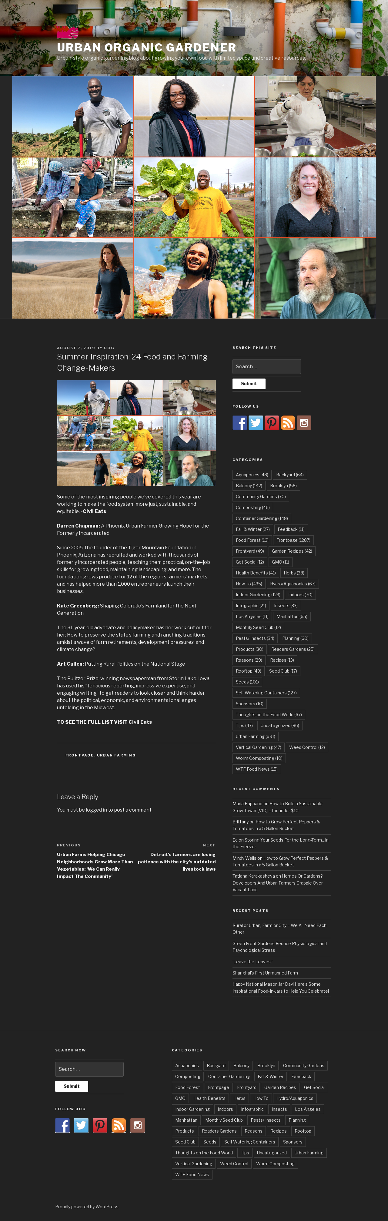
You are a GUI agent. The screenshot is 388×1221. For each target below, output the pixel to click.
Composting (187, 1076)
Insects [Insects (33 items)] (286, 605)
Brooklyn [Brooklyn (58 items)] (283, 485)
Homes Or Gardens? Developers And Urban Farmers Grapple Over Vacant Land (277, 882)
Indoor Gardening (192, 1109)
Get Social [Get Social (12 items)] (250, 561)
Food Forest (187, 1087)
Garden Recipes (280, 1087)
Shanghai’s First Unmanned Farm (265, 972)
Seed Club (185, 1141)
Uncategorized (272, 1152)
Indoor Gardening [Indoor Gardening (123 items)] (258, 594)
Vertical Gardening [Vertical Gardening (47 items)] (258, 747)
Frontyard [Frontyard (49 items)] (250, 551)
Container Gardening (229, 1076)
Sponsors (293, 1141)
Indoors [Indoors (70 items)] (300, 594)
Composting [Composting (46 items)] (253, 507)
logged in (96, 810)
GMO (180, 1098)
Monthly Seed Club (224, 1120)
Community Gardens (303, 1065)
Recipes (278, 1130)
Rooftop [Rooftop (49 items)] (248, 670)
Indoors (225, 1109)
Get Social (314, 1087)
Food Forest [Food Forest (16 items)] (252, 540)
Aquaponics (187, 1065)
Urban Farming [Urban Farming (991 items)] (255, 736)
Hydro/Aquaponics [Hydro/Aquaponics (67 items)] (293, 583)
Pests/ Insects (266, 1120)
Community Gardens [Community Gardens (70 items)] (261, 496)
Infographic (252, 1109)
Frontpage (79, 755)
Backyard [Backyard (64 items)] (290, 474)
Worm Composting (275, 1163)
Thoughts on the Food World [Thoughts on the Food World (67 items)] (269, 714)
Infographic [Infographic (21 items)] (251, 605)
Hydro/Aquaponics (294, 1098)
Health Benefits (209, 1098)
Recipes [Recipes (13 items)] (282, 660)
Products (184, 1130)
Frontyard (246, 1087)
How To (261, 1098)
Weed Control (234, 1163)
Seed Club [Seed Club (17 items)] (283, 670)
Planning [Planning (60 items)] (295, 638)
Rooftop (303, 1130)
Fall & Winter (270, 1076)
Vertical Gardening (193, 1163)
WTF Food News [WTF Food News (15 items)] (257, 769)
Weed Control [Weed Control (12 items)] (307, 747)
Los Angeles (308, 1109)
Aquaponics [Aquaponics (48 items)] (252, 474)
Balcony (241, 1065)
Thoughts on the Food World (204, 1152)
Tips (245, 1152)
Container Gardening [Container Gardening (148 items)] (262, 518)
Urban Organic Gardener (147, 47)
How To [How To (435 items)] (249, 583)
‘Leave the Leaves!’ (252, 961)
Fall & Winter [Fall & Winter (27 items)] (253, 529)
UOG (109, 348)
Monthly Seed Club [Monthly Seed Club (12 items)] (258, 627)
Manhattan (186, 1120)
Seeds (209, 1141)
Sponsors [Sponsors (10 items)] (249, 703)
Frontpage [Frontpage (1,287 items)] (293, 540)
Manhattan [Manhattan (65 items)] (291, 616)
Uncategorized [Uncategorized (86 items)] (280, 725)
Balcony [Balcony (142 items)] (249, 485)
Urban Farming (116, 755)
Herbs (239, 1098)
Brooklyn (266, 1065)
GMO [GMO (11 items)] (280, 561)
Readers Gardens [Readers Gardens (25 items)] (293, 649)
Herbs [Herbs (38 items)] (294, 572)
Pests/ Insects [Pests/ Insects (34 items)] (255, 638)
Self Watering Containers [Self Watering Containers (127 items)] (266, 692)
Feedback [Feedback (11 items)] (291, 529)
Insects (279, 1109)
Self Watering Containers (249, 1141)
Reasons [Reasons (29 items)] (249, 660)
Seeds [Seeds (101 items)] (247, 681)
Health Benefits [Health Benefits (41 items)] (256, 572)
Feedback (301, 1076)
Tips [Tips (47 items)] (244, 725)
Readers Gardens (219, 1130)
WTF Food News (192, 1174)
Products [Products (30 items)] (249, 649)
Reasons (254, 1130)
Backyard (216, 1065)
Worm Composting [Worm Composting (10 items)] (259, 758)
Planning (297, 1120)
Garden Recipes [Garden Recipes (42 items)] (292, 551)
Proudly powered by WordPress (87, 1206)
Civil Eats (140, 722)
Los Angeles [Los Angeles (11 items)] (252, 616)
